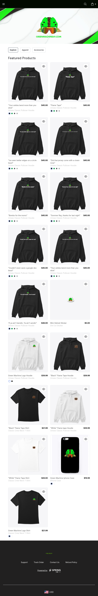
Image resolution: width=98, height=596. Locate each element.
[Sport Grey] (17, 113)
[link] (28, 82)
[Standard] (54, 483)
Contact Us (54, 562)
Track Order (39, 562)
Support (24, 562)
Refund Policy (71, 562)
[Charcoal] (14, 113)
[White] (9, 381)
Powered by (48, 571)
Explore (13, 50)
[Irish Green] (12, 113)
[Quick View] (43, 66)
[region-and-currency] (49, 592)
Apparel (25, 50)
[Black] (9, 113)
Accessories (39, 50)
